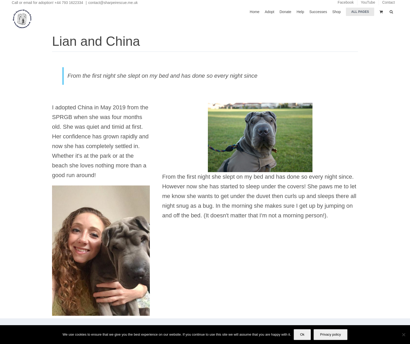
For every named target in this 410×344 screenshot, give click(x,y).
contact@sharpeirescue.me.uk (113, 3)
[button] (391, 11)
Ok (302, 334)
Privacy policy (330, 334)
